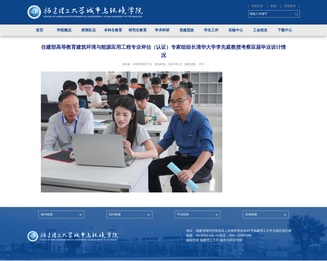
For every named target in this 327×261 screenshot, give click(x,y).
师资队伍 (88, 30)
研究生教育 (138, 30)
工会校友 (260, 30)
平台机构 (183, 214)
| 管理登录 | (290, 6)
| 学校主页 (257, 6)
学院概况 (64, 30)
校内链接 (47, 214)
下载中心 (284, 30)
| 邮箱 (273, 6)
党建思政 (186, 30)
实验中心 (235, 30)
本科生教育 (113, 30)
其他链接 (251, 214)
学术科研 (162, 30)
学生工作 (211, 30)
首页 (39, 30)
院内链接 (115, 214)
